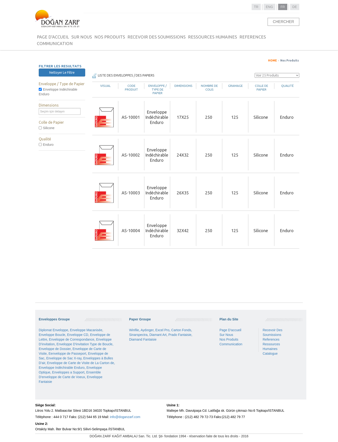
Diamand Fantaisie (143, 339)
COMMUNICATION (55, 43)
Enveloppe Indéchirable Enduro (58, 92)
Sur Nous (226, 335)
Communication (230, 344)
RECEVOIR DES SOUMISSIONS (156, 37)
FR (282, 7)
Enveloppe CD (77, 335)
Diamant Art (157, 335)
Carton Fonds (181, 330)
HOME (272, 60)
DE (294, 7)
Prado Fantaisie (179, 335)
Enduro (46, 144)
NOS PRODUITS (109, 37)
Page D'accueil (230, 330)
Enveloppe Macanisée (86, 330)
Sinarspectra (138, 335)
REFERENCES (252, 37)
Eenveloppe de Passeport (67, 353)
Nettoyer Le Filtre (62, 72)
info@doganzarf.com (125, 417)
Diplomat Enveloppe (53, 330)
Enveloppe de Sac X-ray (63, 358)
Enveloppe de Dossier (55, 349)
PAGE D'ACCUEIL (53, 37)
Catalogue (270, 353)
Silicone (46, 128)
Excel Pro (162, 330)
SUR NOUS (81, 37)
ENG (269, 7)
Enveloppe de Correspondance (71, 339)
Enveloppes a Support (68, 372)
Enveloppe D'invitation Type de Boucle (84, 344)
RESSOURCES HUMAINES (212, 37)
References (271, 339)
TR (256, 7)
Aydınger (147, 330)
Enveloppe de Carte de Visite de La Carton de (80, 363)
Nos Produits (289, 60)
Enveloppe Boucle (52, 335)
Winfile (134, 330)
